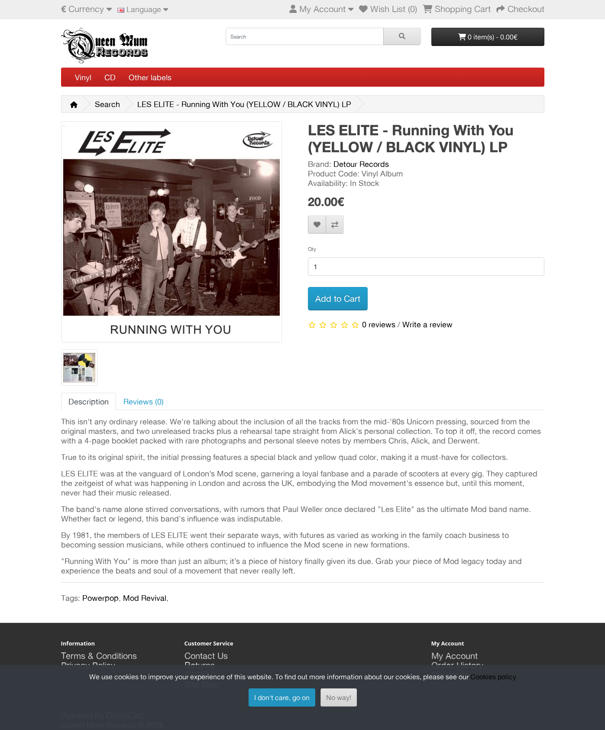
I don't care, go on (282, 697)
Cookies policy (493, 676)
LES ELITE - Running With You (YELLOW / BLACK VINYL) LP (244, 104)
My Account (454, 655)
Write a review (427, 324)
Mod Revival (144, 598)
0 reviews (378, 324)
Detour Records (361, 164)
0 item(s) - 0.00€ (488, 37)
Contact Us (206, 655)
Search (107, 104)
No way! (338, 697)
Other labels (150, 77)
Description (88, 401)
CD (110, 77)
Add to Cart (337, 298)
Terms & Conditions (99, 655)
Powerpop (100, 598)
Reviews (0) (143, 401)
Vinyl (83, 77)
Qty (312, 249)
